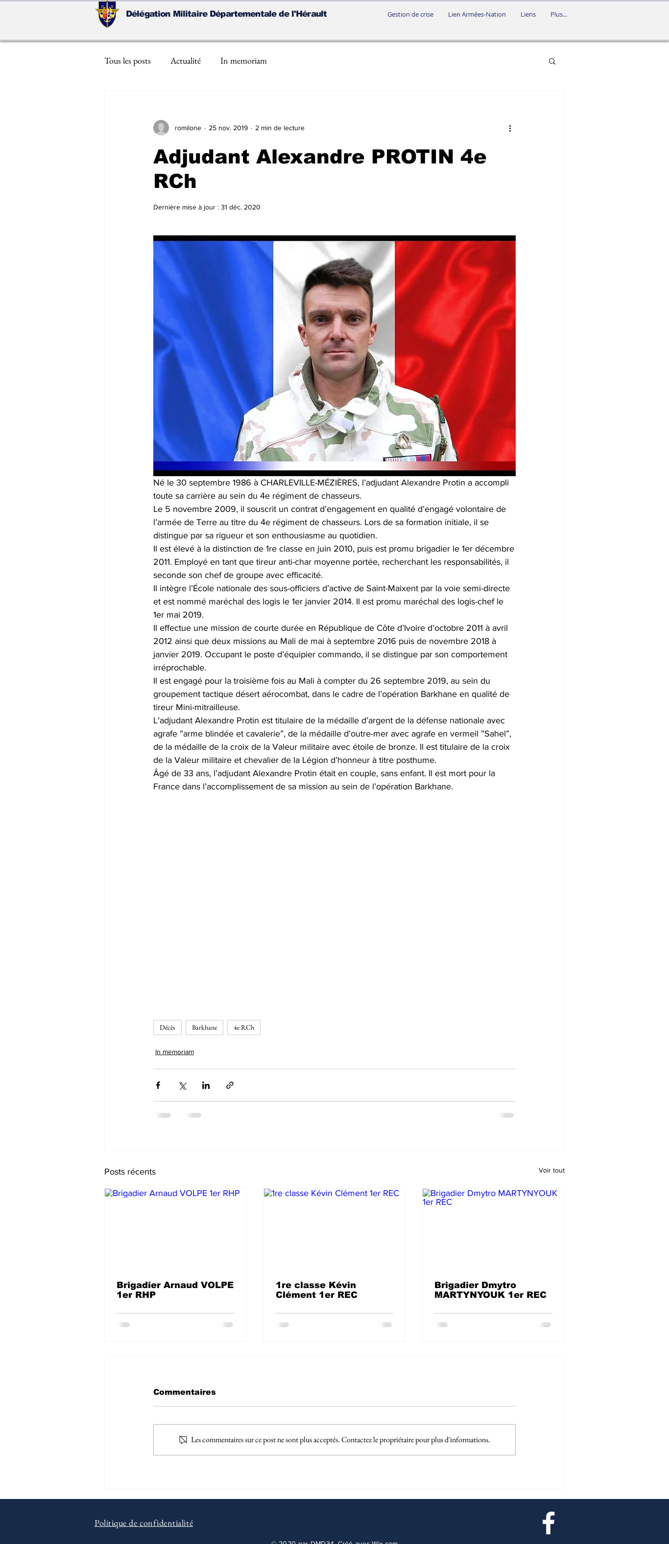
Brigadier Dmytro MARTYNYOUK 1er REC (490, 1290)
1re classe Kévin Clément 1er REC (317, 1290)
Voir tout (552, 1170)
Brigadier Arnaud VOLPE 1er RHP (175, 1290)
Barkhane (204, 1027)
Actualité (185, 60)
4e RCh (244, 1027)
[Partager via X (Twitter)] (182, 1085)
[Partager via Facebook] (158, 1085)
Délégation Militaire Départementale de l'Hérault (226, 14)
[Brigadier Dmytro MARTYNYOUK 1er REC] (493, 1228)
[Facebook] (548, 1523)
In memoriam (243, 60)
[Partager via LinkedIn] (206, 1085)
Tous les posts (127, 60)
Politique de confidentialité (144, 1522)
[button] (552, 61)
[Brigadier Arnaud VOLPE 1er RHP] (175, 1228)
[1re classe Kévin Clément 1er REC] (335, 1228)
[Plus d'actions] (510, 128)
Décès (167, 1027)
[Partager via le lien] (230, 1085)
